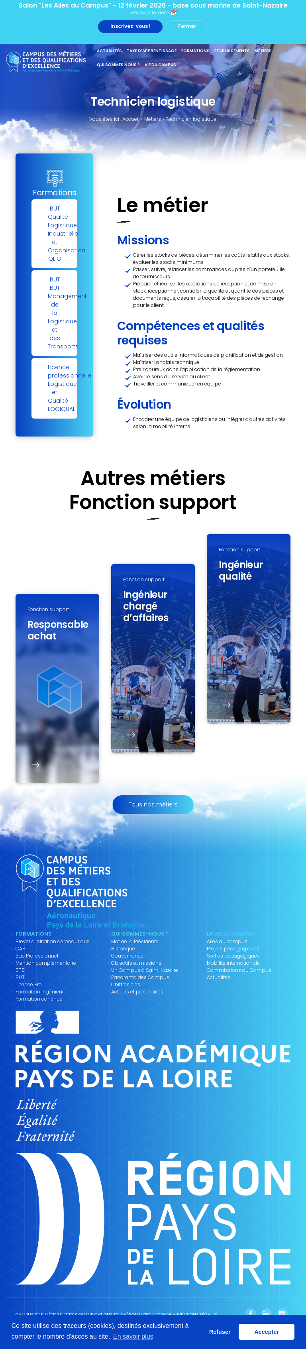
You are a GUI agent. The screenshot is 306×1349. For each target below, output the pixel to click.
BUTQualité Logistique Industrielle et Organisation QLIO (62, 234)
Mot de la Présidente (135, 941)
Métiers (263, 51)
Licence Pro (29, 984)
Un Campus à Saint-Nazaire (144, 970)
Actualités (109, 51)
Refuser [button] (220, 1332)
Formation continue (39, 999)
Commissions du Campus (239, 970)
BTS (20, 970)
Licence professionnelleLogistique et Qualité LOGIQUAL (62, 388)
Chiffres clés (125, 984)
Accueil (130, 119)
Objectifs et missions (136, 963)
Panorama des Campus (140, 977)
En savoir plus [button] (133, 1336)
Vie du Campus (160, 65)
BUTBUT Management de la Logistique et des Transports (62, 312)
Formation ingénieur (40, 992)
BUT (20, 977)
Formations (195, 51)
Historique (123, 949)
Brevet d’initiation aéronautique (53, 941)
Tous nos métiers (153, 804)
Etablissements (232, 51)
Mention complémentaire (46, 963)
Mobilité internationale (233, 963)
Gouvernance (127, 956)
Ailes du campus (227, 941)
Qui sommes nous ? (118, 65)
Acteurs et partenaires (137, 992)
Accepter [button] (266, 1332)
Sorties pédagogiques (233, 956)
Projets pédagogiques (233, 949)
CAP (20, 949)
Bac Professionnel (37, 956)
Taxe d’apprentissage (152, 51)
